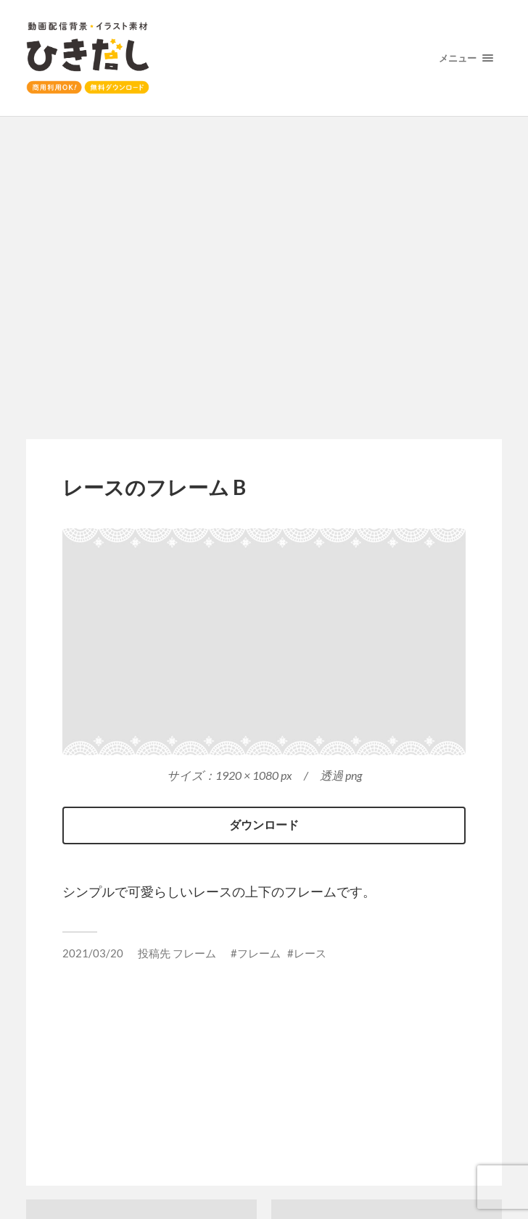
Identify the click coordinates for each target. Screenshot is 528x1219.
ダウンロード (264, 824)
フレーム (194, 953)
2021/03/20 (92, 953)
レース (310, 953)
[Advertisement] (264, 279)
